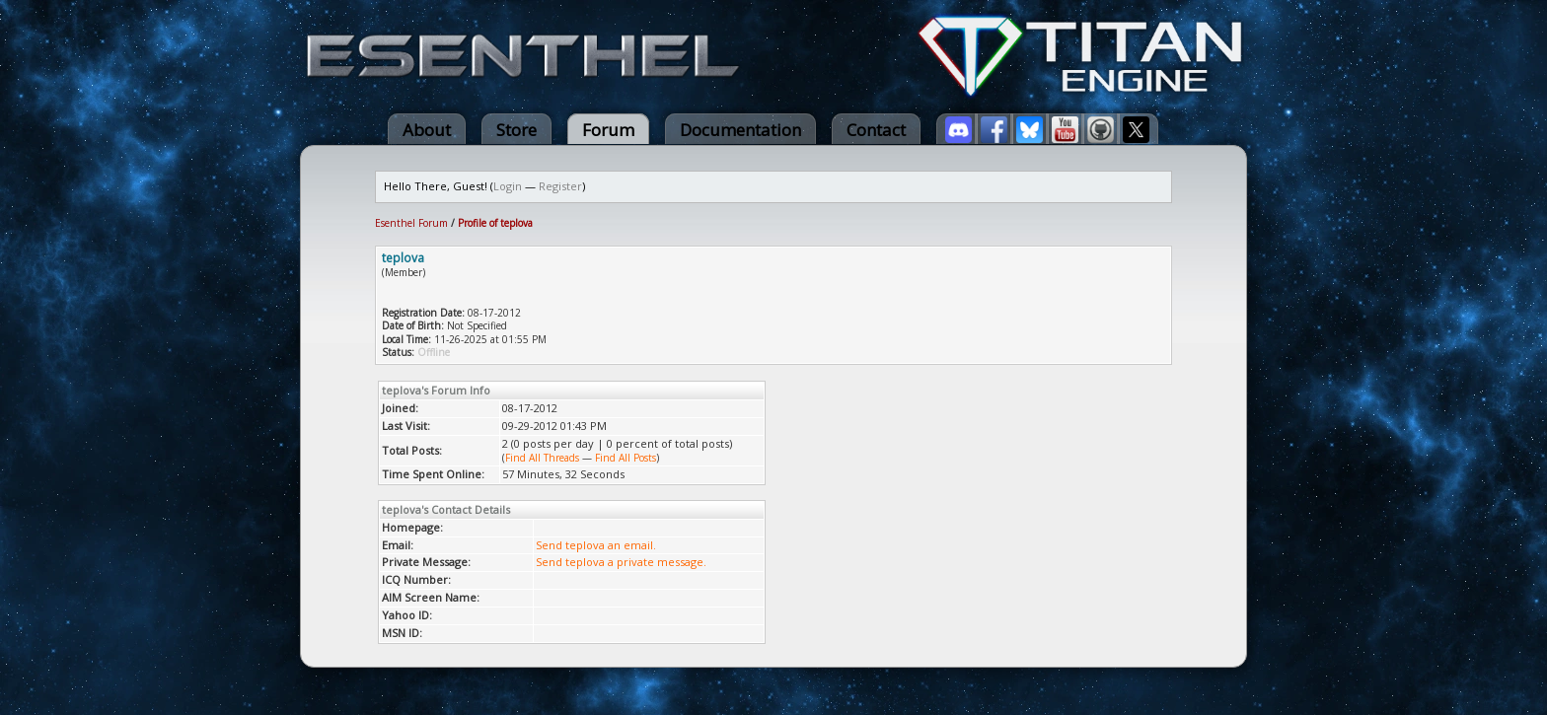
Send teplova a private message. (621, 561)
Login (507, 186)
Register (560, 186)
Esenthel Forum (411, 223)
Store (516, 129)
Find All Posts (625, 458)
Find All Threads (542, 458)
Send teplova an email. (596, 544)
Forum (608, 129)
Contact (876, 129)
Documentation (740, 129)
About (427, 129)
